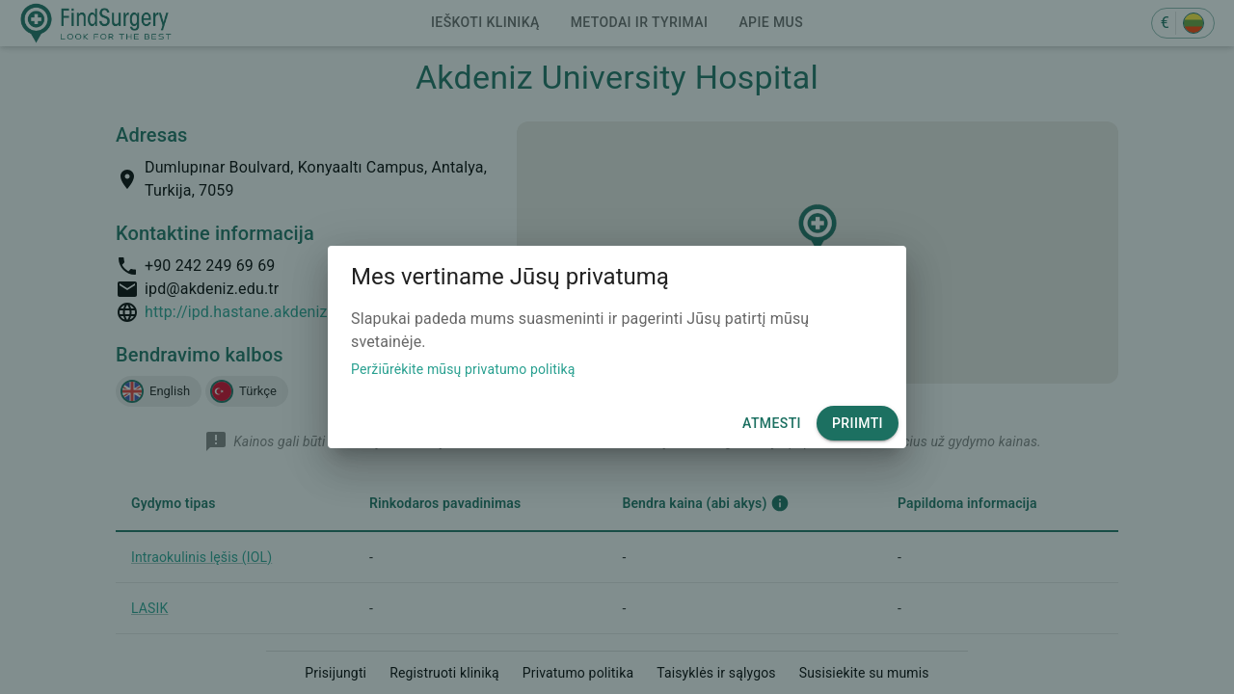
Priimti (858, 423)
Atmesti (772, 423)
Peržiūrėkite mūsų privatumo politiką (463, 369)
